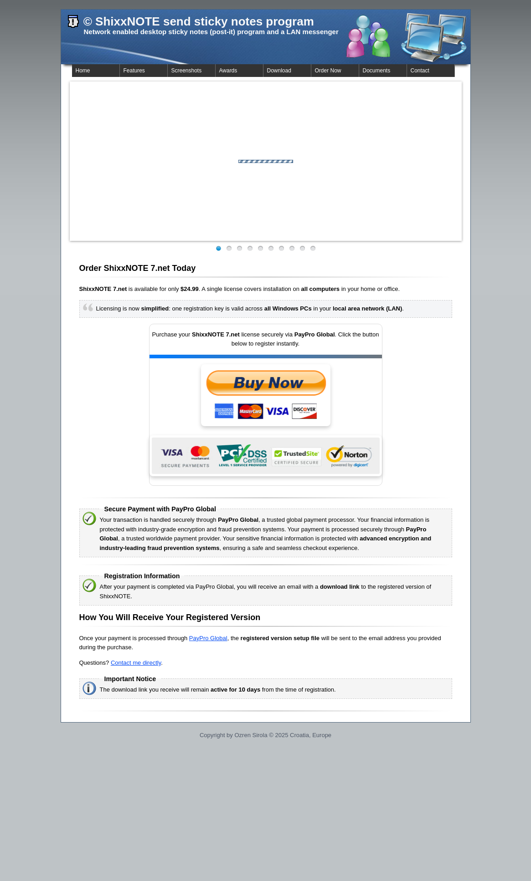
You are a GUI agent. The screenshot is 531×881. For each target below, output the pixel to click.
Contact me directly (136, 662)
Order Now (328, 70)
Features (134, 70)
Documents (377, 70)
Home (83, 70)
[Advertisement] (265, 816)
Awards (228, 70)
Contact (420, 70)
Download (279, 70)
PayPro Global (208, 638)
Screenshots (186, 70)
